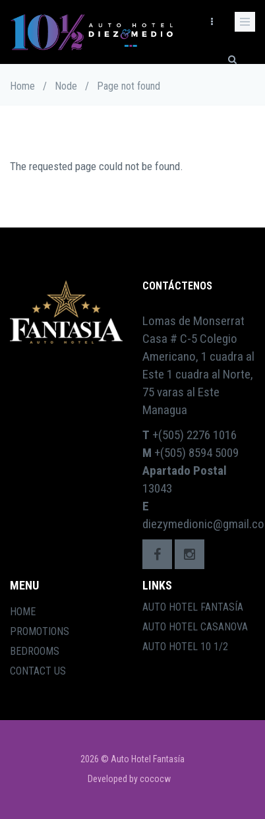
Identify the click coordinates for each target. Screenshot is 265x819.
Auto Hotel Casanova (195, 627)
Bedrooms (34, 651)
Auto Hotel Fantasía (192, 607)
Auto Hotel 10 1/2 (185, 646)
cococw (155, 779)
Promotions (39, 631)
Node (66, 86)
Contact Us (38, 671)
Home (22, 86)
